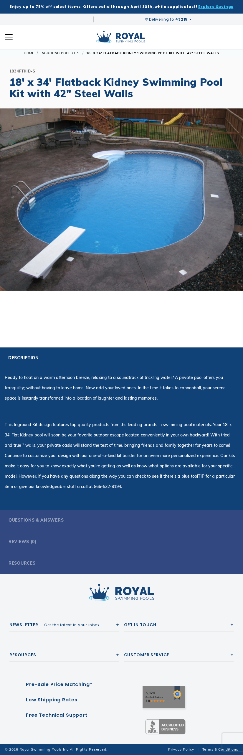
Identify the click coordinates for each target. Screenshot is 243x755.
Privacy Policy (181, 749)
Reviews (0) (23, 541)
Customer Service (146, 655)
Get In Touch (140, 625)
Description (23, 357)
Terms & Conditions (220, 749)
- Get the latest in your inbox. (55, 625)
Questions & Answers (36, 520)
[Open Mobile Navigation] (8, 37)
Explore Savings (215, 6)
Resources (22, 563)
